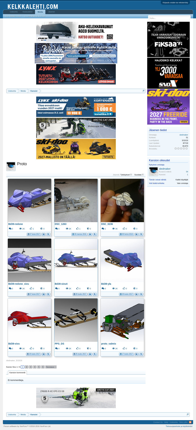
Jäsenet (51, 12)
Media (40, 12)
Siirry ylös (183, 422)
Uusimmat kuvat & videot (34, 16)
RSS (190, 422)
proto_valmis (108, 343)
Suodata (139, 175)
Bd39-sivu (14, 343)
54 (187, 172)
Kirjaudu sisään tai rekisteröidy (175, 3)
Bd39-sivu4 (61, 283)
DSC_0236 (107, 224)
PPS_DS (59, 343)
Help (166, 422)
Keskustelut (27, 12)
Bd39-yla (106, 283)
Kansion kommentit (17, 373)
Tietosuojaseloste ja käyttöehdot (179, 426)
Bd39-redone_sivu (18, 283)
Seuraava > (51, 367)
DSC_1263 (60, 224)
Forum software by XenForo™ (27, 426)
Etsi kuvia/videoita (13, 16)
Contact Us (158, 422)
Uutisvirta (14, 12)
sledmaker (10, 360)
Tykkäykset (126, 175)
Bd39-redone (15, 224)
